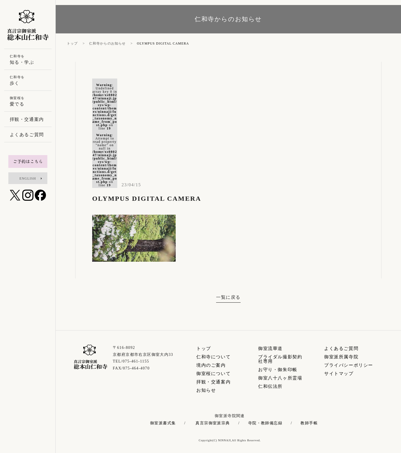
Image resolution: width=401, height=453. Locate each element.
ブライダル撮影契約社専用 (280, 359)
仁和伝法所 (270, 386)
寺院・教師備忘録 (265, 423)
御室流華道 (270, 348)
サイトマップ (339, 373)
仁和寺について (213, 356)
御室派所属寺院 (341, 356)
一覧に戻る (228, 297)
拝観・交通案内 (213, 381)
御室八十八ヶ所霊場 (280, 378)
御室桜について (213, 373)
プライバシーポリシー (348, 365)
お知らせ (206, 390)
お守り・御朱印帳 (277, 369)
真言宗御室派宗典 (212, 423)
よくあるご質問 (341, 348)
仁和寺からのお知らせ (107, 43)
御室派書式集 (163, 423)
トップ (72, 43)
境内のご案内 (211, 365)
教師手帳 (309, 423)
